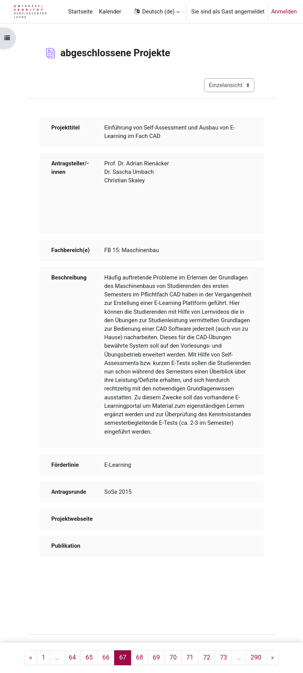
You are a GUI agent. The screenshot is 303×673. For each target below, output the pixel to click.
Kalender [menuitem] (110, 11)
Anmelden (284, 11)
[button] (156, 11)
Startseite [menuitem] (80, 11)
